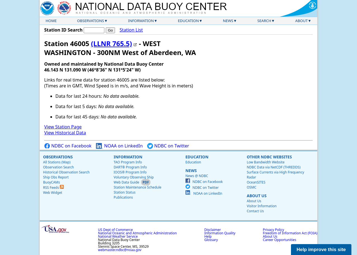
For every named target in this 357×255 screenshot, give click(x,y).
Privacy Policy (273, 229)
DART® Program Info (130, 167)
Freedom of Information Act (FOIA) (290, 233)
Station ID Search (63, 30)
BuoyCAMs (51, 182)
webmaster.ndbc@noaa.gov (119, 249)
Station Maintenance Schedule (137, 187)
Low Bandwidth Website (266, 162)
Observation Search (58, 167)
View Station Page (63, 127)
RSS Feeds (53, 187)
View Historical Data (65, 133)
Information (141, 20)
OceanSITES (256, 182)
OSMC (251, 187)
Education (188, 20)
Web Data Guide (126, 182)
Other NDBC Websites (269, 156)
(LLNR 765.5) (111, 43)
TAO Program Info (128, 162)
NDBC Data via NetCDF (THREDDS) (273, 167)
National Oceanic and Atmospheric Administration (137, 233)
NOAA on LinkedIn (119, 146)
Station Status (124, 192)
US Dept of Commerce (115, 229)
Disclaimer (212, 229)
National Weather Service (118, 236)
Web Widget (52, 192)
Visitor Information (262, 206)
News (228, 20)
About (301, 20)
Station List (131, 30)
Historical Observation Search (66, 172)
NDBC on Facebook (67, 146)
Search (264, 20)
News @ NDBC (196, 175)
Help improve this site (321, 249)
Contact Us (255, 211)
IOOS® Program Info (130, 172)
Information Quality (219, 233)
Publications (123, 197)
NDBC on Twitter (168, 146)
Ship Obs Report (56, 177)
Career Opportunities (279, 239)
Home (51, 20)
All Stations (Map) (57, 162)
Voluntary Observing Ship (134, 177)
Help (208, 236)
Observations (90, 20)
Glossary (211, 239)
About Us (257, 195)
